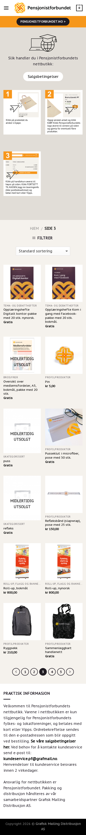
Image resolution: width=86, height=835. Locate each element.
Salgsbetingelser (43, 76)
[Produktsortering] (43, 251)
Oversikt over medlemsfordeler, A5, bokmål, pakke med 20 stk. (20, 388)
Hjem (34, 228)
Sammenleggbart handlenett (58, 650)
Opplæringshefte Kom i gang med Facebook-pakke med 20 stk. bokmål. (63, 316)
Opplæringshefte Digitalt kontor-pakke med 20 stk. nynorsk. (20, 314)
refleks (8, 528)
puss (6, 461)
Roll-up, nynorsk (57, 588)
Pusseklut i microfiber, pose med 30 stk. (62, 456)
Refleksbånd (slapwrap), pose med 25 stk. (62, 523)
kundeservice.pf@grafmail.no (30, 758)
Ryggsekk (10, 648)
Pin (47, 382)
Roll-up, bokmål (15, 588)
